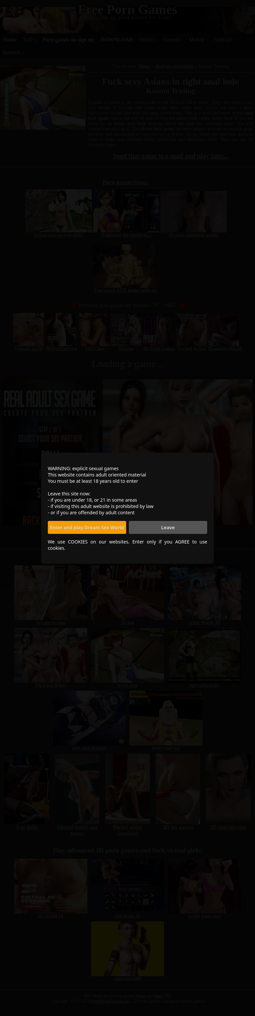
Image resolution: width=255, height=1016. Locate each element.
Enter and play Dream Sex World (87, 527)
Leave (168, 527)
